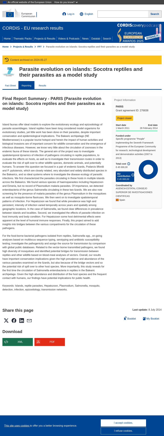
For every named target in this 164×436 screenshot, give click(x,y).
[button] (86, 14)
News (85, 38)
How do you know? (66, 2)
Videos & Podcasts (68, 38)
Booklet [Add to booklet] (130, 318)
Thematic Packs (22, 38)
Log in (68, 14)
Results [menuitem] (42, 85)
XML (20, 342)
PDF (52, 342)
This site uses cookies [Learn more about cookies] (17, 425)
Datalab (95, 38)
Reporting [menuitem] (26, 85)
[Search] (155, 14)
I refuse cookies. (123, 430)
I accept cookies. (123, 422)
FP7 (39, 46)
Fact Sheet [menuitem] (10, 85)
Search (107, 38)
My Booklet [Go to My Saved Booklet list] (151, 318)
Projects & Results (44, 38)
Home (7, 38)
